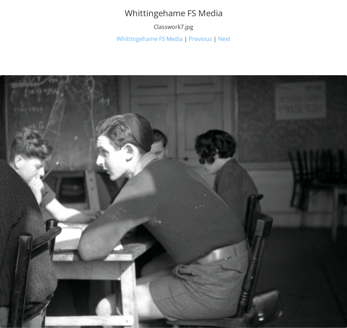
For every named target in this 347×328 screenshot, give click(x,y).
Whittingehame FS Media (150, 39)
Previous (200, 39)
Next (224, 39)
